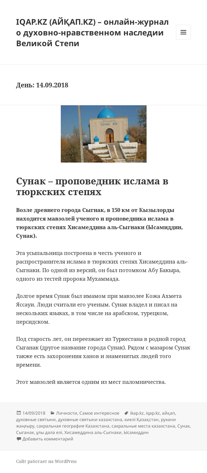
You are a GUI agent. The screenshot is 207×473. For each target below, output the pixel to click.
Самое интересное (99, 413)
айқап (168, 413)
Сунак (183, 426)
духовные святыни (36, 419)
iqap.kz (153, 413)
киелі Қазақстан (141, 419)
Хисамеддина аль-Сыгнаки (93, 432)
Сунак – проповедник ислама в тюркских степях (92, 186)
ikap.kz (137, 413)
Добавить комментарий (48, 439)
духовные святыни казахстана (90, 419)
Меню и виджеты (183, 39)
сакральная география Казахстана (72, 426)
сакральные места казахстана (143, 426)
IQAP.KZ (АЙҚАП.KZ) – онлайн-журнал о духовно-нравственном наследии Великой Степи (92, 32)
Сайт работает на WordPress (46, 461)
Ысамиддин (136, 432)
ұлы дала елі (49, 432)
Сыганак (25, 432)
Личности (66, 413)
